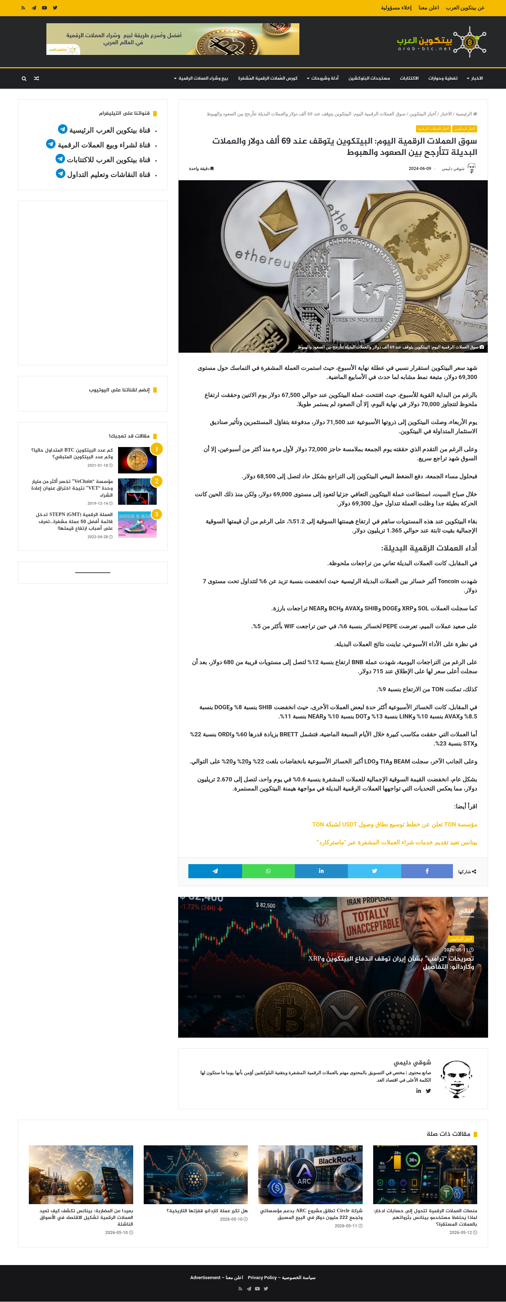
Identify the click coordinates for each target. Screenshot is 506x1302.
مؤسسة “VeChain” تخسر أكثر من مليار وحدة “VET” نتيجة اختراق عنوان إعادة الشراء (72, 488)
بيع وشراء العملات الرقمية (203, 78)
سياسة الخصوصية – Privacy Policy (282, 1278)
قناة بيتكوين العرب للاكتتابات (107, 160)
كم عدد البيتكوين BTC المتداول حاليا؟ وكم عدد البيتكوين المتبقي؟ (72, 453)
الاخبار (477, 78)
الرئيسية (466, 114)
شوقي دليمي (453, 168)
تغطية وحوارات (443, 78)
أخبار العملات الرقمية (431, 128)
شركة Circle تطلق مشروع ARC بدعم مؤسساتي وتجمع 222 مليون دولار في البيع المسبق (311, 1214)
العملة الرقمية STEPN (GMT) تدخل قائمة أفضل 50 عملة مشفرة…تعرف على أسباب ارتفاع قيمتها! (74, 522)
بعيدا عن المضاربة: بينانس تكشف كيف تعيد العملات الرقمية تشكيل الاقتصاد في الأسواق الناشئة (86, 1218)
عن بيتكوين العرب (465, 8)
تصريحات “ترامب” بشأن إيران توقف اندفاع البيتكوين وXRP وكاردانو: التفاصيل (391, 963)
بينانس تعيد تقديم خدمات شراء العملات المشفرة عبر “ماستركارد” (397, 842)
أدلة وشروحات (324, 78)
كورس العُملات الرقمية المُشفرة (268, 78)
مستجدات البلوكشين (369, 78)
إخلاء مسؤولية (396, 8)
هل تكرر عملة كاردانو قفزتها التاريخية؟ (207, 1211)
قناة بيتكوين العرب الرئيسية (109, 130)
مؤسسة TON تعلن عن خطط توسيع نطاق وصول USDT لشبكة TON (394, 824)
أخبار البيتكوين (422, 114)
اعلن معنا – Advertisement (217, 1278)
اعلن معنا (429, 8)
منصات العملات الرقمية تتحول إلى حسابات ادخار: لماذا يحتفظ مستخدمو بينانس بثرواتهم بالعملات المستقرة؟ (425, 1218)
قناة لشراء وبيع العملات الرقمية (104, 145)
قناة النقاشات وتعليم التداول (108, 174)
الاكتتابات (409, 78)
